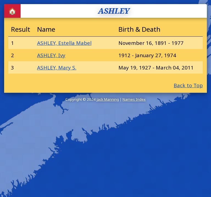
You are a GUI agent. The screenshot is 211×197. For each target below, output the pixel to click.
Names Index (134, 99)
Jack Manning (107, 99)
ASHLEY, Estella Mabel (64, 42)
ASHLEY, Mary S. (56, 67)
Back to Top (188, 85)
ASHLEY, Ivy (51, 55)
